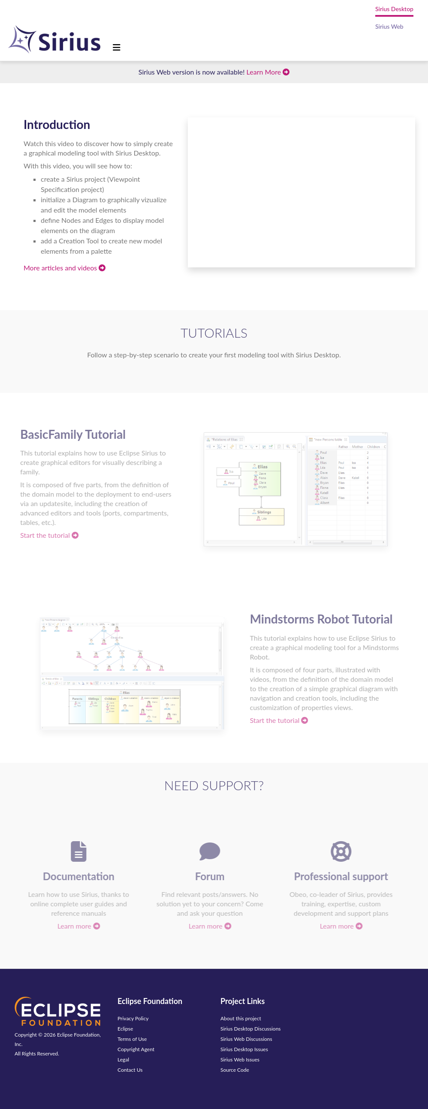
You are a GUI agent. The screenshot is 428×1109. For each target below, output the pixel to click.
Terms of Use (132, 1039)
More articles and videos (64, 268)
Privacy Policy (133, 1018)
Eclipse (125, 1028)
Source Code (234, 1070)
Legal (123, 1059)
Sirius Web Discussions (246, 1039)
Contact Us (130, 1070)
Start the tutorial (47, 535)
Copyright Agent (136, 1049)
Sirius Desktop (394, 8)
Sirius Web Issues (239, 1059)
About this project (240, 1018)
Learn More (268, 72)
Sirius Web (389, 26)
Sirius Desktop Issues (244, 1049)
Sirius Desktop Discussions (250, 1028)
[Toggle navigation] (116, 47)
